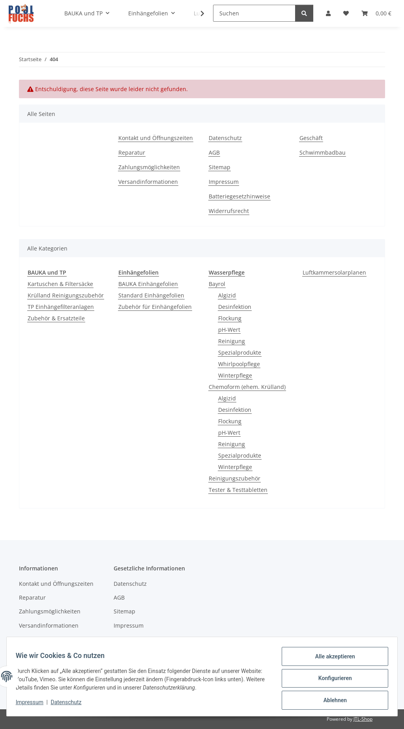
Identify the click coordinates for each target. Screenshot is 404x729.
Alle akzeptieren (331, 660)
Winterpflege (235, 375)
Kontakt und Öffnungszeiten (155, 138)
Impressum (33, 704)
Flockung (229, 318)
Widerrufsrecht (229, 211)
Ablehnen (331, 701)
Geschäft (311, 138)
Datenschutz (69, 704)
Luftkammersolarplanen (334, 272)
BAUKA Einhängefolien (148, 284)
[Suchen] (254, 13)
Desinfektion (234, 306)
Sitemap (219, 167)
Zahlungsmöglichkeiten (149, 167)
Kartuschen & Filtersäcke (60, 284)
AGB (214, 152)
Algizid (227, 295)
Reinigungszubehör (234, 478)
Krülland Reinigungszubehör (66, 295)
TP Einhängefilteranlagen (61, 306)
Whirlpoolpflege (239, 364)
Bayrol (217, 284)
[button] (197, 13)
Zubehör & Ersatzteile (56, 318)
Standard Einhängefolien (151, 295)
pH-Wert (229, 329)
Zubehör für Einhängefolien (155, 306)
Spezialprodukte (239, 352)
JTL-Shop (363, 719)
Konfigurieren (331, 680)
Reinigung (231, 341)
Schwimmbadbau (322, 152)
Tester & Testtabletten (238, 489)
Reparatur (131, 152)
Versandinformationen (148, 181)
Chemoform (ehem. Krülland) (247, 387)
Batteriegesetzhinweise (239, 196)
